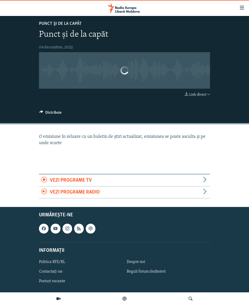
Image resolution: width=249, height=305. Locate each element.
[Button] (50, 114)
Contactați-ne (51, 272)
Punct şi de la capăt (60, 23)
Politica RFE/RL (52, 262)
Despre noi (136, 262)
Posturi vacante (52, 281)
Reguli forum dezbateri (146, 272)
